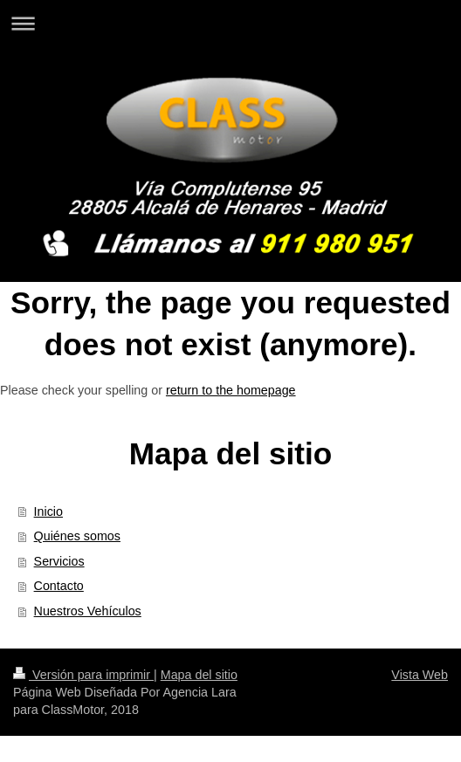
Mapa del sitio (199, 675)
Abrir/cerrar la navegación (230, 23)
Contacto (59, 586)
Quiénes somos (77, 536)
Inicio (48, 511)
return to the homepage (231, 390)
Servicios (59, 561)
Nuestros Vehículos (87, 611)
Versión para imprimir (83, 675)
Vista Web (419, 675)
